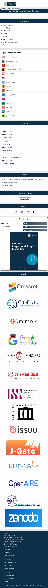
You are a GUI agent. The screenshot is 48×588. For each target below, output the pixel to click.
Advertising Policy (7, 134)
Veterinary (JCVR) (8, 103)
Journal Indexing (8, 565)
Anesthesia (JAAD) (8, 57)
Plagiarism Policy (7, 150)
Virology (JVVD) (7, 107)
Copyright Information (8, 141)
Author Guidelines (9, 555)
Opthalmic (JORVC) (8, 82)
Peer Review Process (10, 562)
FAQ (4, 45)
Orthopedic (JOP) (8, 86)
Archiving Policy (7, 131)
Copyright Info (8, 552)
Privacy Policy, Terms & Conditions (12, 157)
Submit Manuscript (9, 568)
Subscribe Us (24, 199)
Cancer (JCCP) (7, 65)
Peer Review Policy (8, 147)
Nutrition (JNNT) (7, 111)
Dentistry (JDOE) (8, 73)
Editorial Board (7, 30)
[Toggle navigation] (42, 4)
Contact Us (7, 549)
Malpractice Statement (8, 163)
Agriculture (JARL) (8, 116)
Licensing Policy (7, 144)
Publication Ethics (7, 160)
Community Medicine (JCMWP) (11, 69)
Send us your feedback (7, 185)
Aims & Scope (7, 28)
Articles (5, 33)
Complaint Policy (7, 137)
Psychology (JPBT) (8, 94)
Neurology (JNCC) (8, 78)
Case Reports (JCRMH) (9, 61)
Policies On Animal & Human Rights (12, 154)
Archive (5, 36)
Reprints (6, 581)
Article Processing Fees (10, 546)
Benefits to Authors (8, 39)
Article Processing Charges (10, 42)
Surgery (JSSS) (7, 99)
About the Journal (8, 25)
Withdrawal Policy (7, 167)
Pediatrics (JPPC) (8, 90)
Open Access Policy (8, 128)
